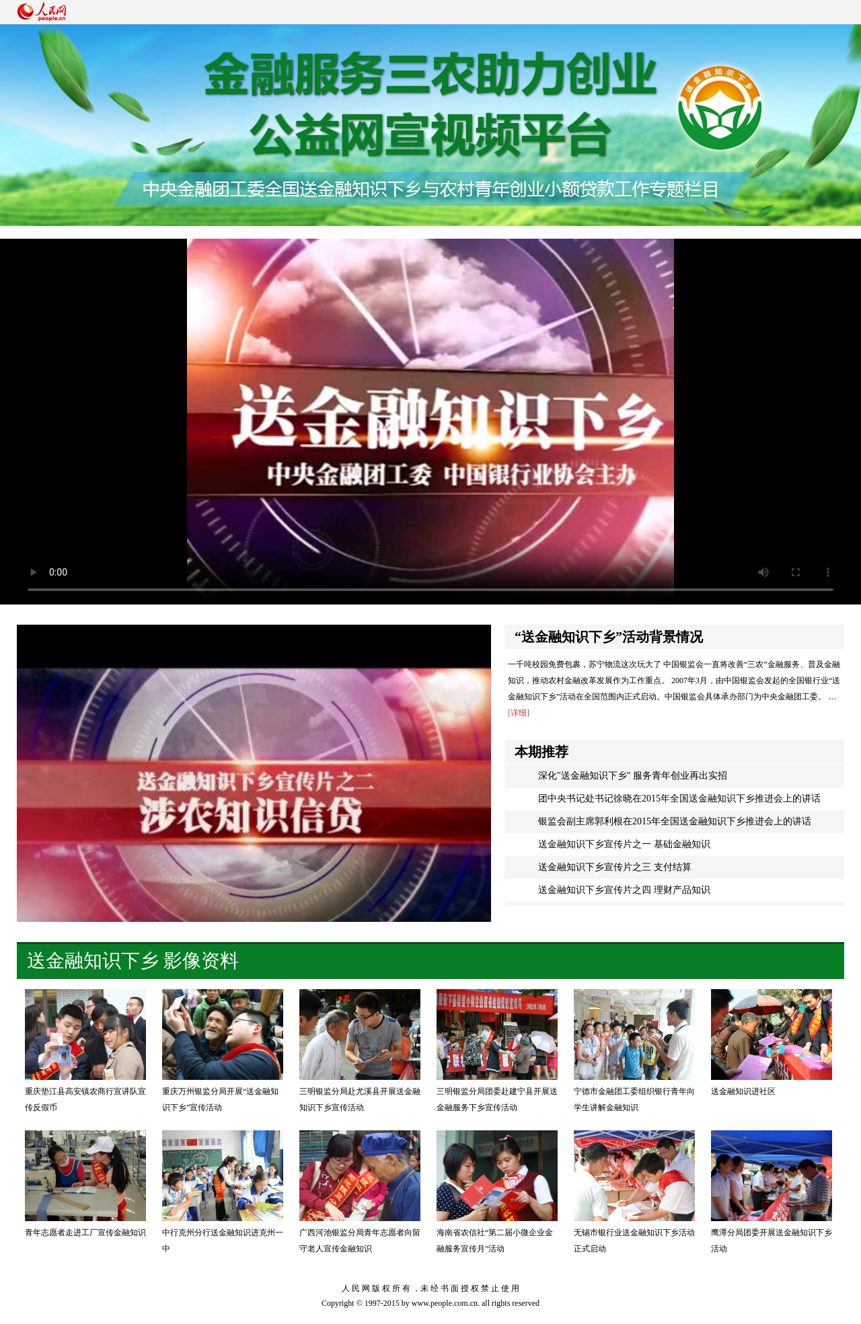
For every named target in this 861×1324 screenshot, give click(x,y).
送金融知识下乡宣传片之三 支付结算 (614, 867)
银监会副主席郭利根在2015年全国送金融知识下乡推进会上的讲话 (674, 821)
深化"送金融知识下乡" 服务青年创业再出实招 (632, 776)
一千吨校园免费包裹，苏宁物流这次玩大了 (584, 664)
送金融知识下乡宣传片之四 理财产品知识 (624, 890)
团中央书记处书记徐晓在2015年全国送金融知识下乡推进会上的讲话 (679, 798)
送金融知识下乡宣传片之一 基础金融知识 (624, 844)
